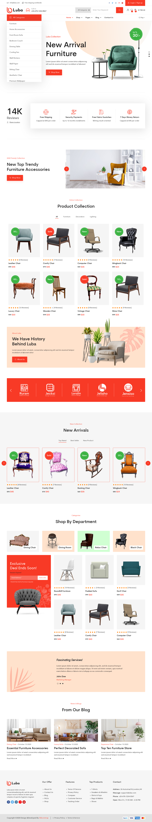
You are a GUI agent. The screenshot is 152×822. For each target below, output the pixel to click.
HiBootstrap (43, 818)
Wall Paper (14, 64)
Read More (11, 758)
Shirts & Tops (97, 795)
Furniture (13, 24)
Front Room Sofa (16, 35)
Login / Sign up (135, 4)
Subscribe (42, 578)
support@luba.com (128, 793)
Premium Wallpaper (17, 81)
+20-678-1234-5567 (38, 11)
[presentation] (66, 169)
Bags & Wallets (97, 798)
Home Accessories (17, 29)
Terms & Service (74, 818)
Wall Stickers (15, 58)
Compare (71, 795)
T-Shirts (95, 789)
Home (68, 18)
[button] (149, 52)
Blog (97, 18)
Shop (78, 18)
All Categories (17, 17)
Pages (88, 18)
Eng (141, 18)
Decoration (80, 217)
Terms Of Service (74, 789)
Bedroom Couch (16, 41)
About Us (20, 360)
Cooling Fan (14, 52)
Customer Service (75, 798)
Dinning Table (15, 47)
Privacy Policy (73, 792)
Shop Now (54, 73)
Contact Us (108, 18)
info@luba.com (15, 3)
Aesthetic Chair (16, 75)
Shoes (94, 801)
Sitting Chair (14, 69)
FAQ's (46, 798)
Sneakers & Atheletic (99, 792)
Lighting (93, 217)
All (57, 217)
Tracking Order (73, 801)
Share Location (15, 122)
